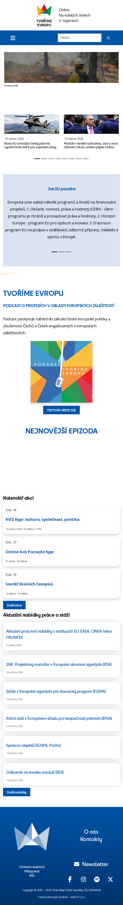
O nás (91, 831)
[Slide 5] (65, 159)
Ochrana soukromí (32, 866)
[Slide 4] (58, 159)
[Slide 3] (51, 159)
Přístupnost (32, 871)
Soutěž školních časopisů (29, 584)
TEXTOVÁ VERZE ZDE (61, 410)
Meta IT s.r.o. (77, 897)
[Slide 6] (72, 159)
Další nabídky (16, 792)
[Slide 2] (44, 159)
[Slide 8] (86, 159)
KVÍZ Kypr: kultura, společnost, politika (42, 519)
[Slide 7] (79, 159)
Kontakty (91, 839)
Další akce (14, 605)
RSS (32, 875)
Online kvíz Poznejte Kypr (30, 551)
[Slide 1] (37, 159)
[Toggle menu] (12, 38)
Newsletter (91, 864)
